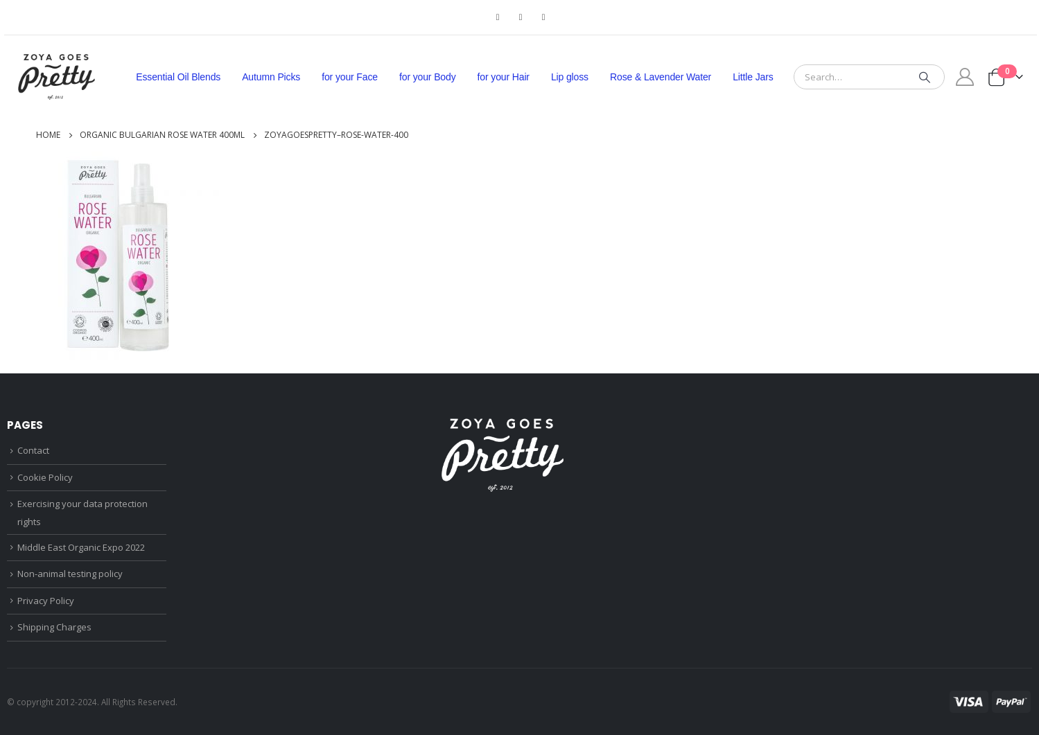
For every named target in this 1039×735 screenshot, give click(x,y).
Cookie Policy (45, 477)
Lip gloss (569, 76)
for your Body (427, 76)
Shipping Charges (54, 627)
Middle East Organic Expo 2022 (81, 547)
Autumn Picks (271, 76)
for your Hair (504, 76)
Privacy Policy (45, 600)
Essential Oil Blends (178, 76)
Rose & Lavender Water (660, 76)
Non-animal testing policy (70, 573)
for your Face (350, 76)
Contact (33, 450)
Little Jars (753, 76)
